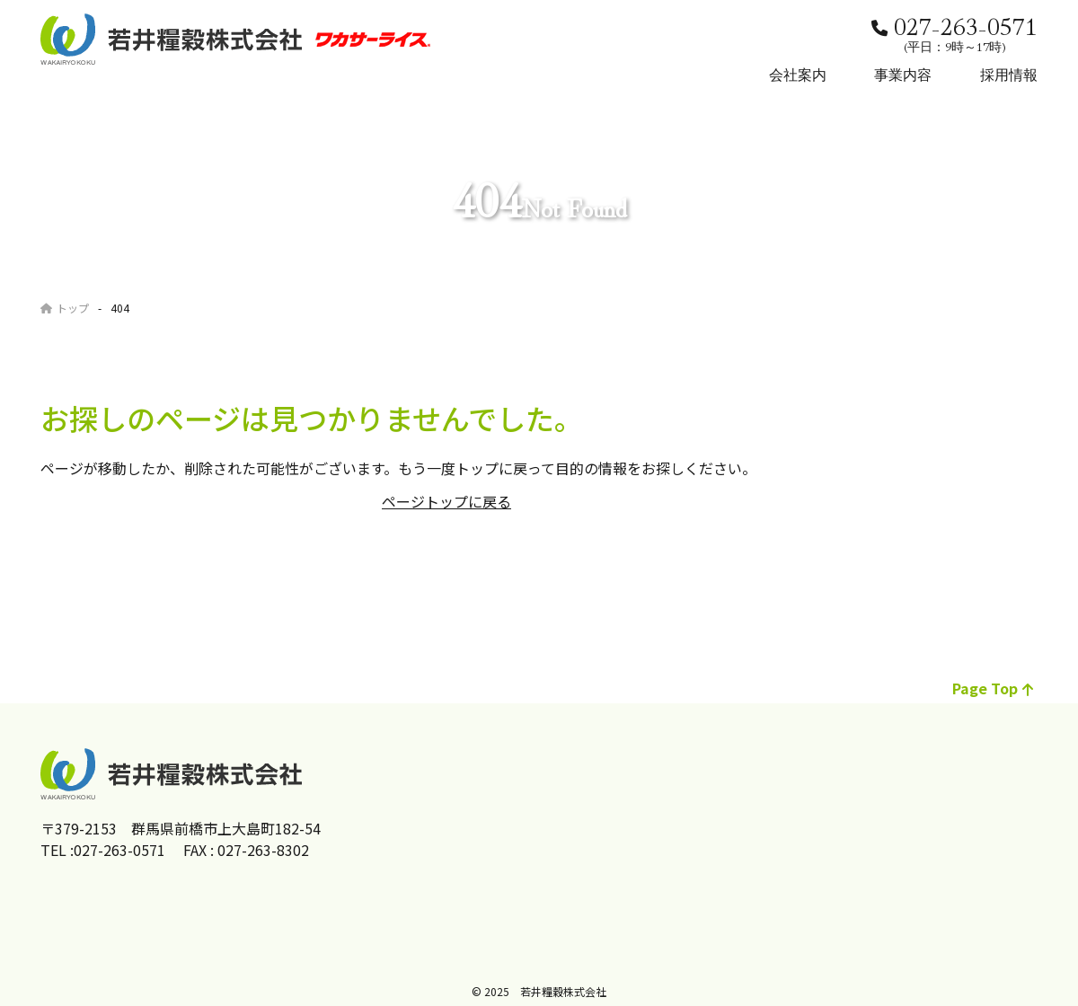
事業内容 (903, 73)
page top (992, 688)
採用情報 (1009, 73)
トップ (64, 307)
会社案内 (797, 73)
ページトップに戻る (446, 501)
